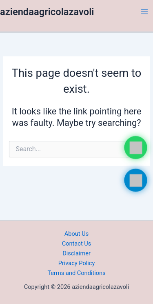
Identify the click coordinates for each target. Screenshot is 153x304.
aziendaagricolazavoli (47, 12)
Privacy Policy (76, 263)
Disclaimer (76, 253)
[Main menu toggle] (144, 11)
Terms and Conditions (76, 273)
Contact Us (76, 243)
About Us (76, 233)
